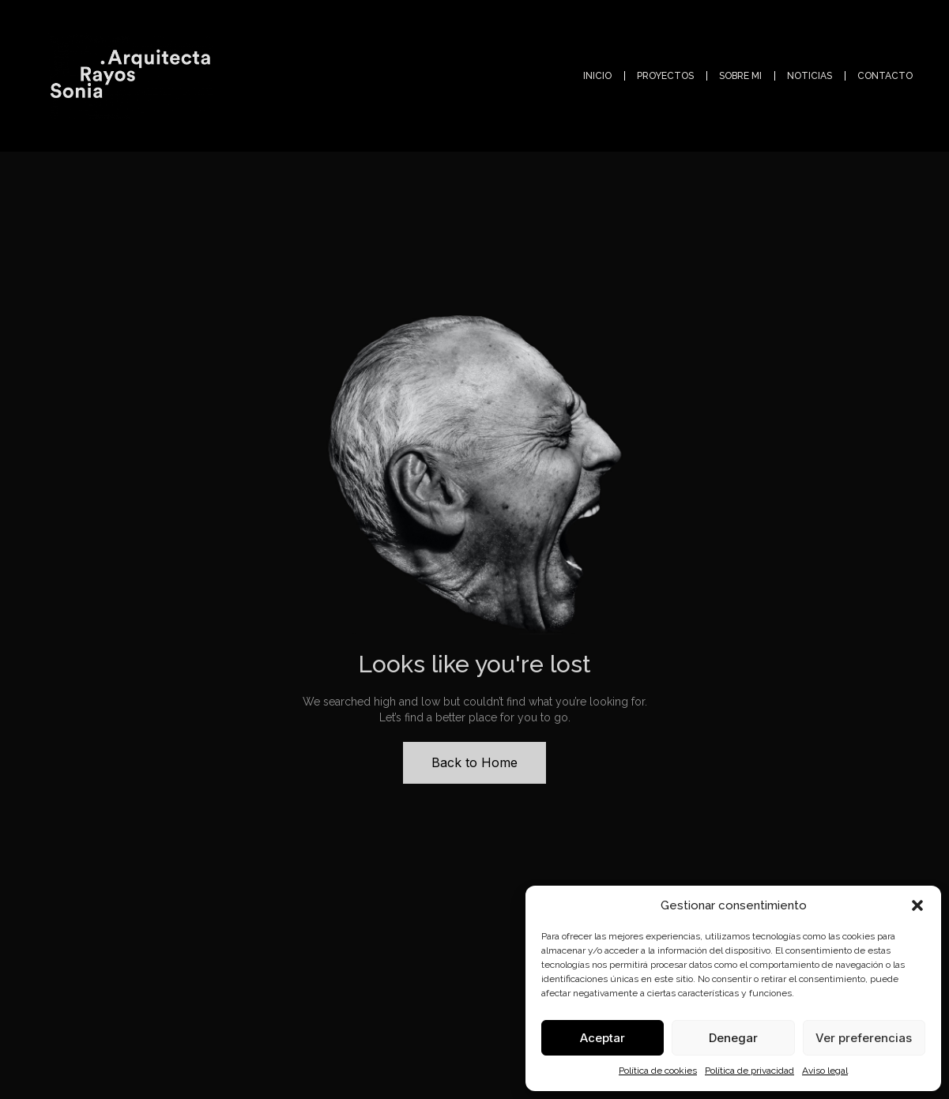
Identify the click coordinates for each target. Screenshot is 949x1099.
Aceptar (602, 1037)
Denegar (733, 1037)
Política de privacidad (749, 1070)
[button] (917, 905)
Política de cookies (658, 1070)
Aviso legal (825, 1070)
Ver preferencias (863, 1037)
